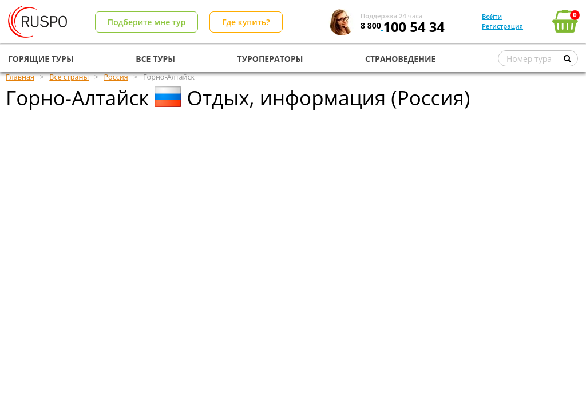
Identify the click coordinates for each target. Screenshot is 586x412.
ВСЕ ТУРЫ (155, 58)
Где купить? (246, 22)
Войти (492, 16)
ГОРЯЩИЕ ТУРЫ (41, 58)
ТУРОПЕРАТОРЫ (270, 58)
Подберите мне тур (146, 22)
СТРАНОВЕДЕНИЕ (400, 58)
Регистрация (502, 26)
